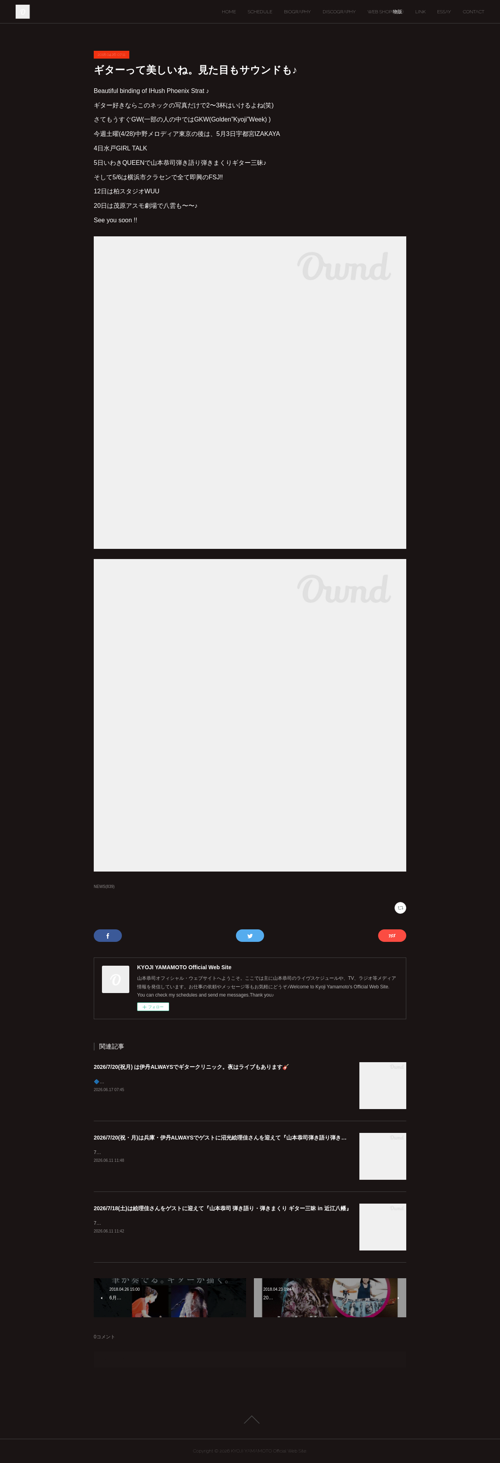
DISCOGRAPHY (339, 11)
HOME (229, 11)
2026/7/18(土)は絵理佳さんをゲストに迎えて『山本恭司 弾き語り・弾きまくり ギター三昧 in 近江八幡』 (223, 1208)
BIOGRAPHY (297, 11)
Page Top (250, 1419)
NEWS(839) (104, 886)
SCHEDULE (260, 11)
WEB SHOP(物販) (386, 11)
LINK (420, 11)
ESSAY (444, 11)
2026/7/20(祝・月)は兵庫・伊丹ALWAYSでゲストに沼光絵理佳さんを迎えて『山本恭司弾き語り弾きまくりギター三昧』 (242, 1137)
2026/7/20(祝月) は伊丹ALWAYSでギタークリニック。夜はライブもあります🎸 (191, 1067)
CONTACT (473, 11)
